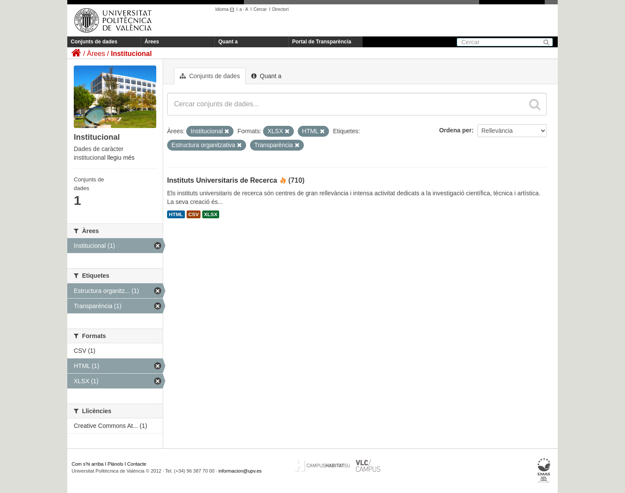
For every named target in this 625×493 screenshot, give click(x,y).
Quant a (228, 42)
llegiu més (121, 157)
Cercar (260, 9)
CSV (193, 214)
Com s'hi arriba (88, 464)
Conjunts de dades (94, 42)
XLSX (210, 214)
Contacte (136, 464)
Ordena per (455, 130)
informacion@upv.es (240, 470)
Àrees (152, 42)
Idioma (226, 9)
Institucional (131, 53)
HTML (176, 214)
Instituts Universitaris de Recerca (222, 180)
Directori (280, 9)
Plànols (115, 464)
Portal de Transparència (321, 42)
